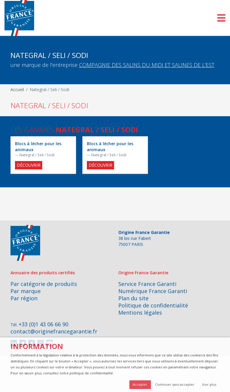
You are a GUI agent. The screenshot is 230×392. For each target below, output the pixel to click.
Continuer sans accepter (174, 384)
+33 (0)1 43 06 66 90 (43, 324)
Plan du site (133, 298)
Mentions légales (140, 312)
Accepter (140, 384)
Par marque (25, 291)
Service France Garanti (147, 283)
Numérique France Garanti (152, 291)
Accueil (17, 89)
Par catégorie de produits (43, 283)
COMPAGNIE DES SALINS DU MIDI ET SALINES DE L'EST (146, 64)
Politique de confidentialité (153, 305)
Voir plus (209, 384)
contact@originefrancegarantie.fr (53, 331)
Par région (23, 298)
